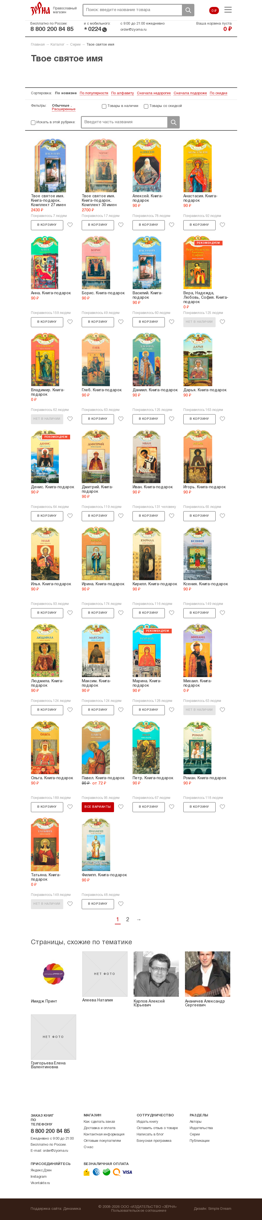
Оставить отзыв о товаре (157, 1128)
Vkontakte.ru (40, 1183)
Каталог (57, 44)
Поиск (188, 10)
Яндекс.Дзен (41, 1170)
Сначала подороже (190, 93)
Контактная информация (104, 1134)
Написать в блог (150, 1134)
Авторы (196, 1122)
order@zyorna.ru (133, 30)
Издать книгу (147, 1122)
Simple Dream (220, 1209)
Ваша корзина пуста (214, 23)
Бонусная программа (154, 1141)
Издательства (201, 1128)
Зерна (40, 8)
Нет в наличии (199, 322)
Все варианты (97, 807)
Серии (75, 44)
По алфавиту (122, 93)
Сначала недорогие (154, 93)
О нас (88, 1147)
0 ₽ (214, 11)
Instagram (39, 1177)
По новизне (66, 93)
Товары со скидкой (165, 106)
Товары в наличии (122, 106)
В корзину (47, 225)
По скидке (218, 93)
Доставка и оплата (100, 1128)
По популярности (94, 93)
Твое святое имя (100, 44)
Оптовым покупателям (102, 1141)
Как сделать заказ (99, 1122)
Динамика (72, 1209)
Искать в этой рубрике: (55, 122)
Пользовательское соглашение (138, 1211)
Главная (38, 44)
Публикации (200, 1141)
